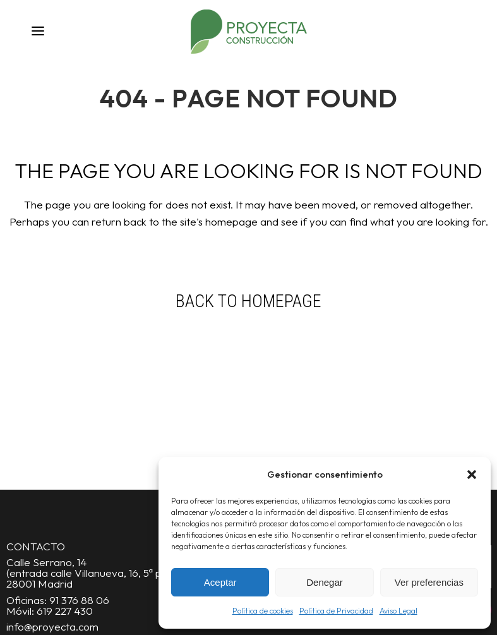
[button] (471, 474)
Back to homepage (248, 301)
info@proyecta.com (52, 626)
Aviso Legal (398, 610)
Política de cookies (262, 610)
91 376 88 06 (79, 600)
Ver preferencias (429, 582)
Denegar (324, 582)
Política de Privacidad (336, 610)
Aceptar (220, 582)
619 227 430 (65, 610)
